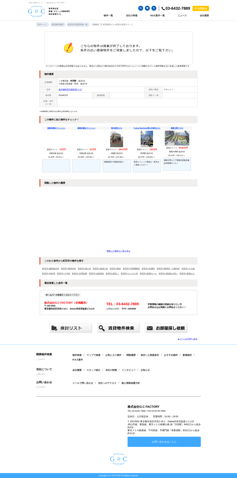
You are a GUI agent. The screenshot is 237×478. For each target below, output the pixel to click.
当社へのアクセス (107, 383)
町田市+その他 (188, 268)
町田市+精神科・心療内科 (168, 268)
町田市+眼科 (115, 268)
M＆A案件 (77, 359)
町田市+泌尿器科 (96, 273)
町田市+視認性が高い (168, 273)
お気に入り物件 (113, 355)
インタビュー (129, 370)
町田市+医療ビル (187, 273)
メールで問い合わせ (82, 383)
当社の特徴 (131, 15)
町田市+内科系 (48, 273)
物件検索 (77, 355)
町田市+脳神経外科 (50, 268)
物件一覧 (108, 15)
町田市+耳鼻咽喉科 (131, 268)
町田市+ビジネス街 (129, 273)
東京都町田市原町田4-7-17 (70, 89)
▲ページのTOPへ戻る (188, 339)
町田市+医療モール (148, 273)
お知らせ (145, 370)
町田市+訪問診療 (79, 273)
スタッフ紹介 (93, 370)
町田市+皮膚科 (148, 268)
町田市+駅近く (112, 273)
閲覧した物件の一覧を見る (118, 251)
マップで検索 (93, 355)
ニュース (182, 15)
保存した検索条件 (150, 355)
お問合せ (201, 8)
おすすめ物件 (171, 355)
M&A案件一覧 (157, 15)
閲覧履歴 (131, 355)
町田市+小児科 (63, 273)
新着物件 (187, 355)
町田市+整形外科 (68, 268)
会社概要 (204, 15)
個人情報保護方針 (130, 383)
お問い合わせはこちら (164, 441)
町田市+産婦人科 (100, 268)
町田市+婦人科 (84, 268)
